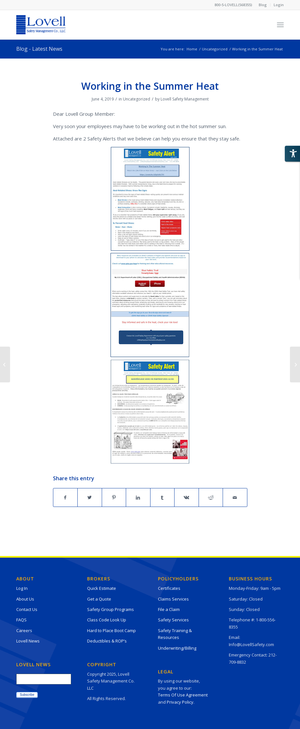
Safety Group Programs (110, 609)
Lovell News (28, 641)
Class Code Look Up (106, 620)
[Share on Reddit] (211, 497)
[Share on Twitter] (90, 497)
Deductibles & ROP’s (107, 641)
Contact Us (26, 609)
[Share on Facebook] (65, 497)
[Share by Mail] (235, 497)
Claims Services (173, 599)
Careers (24, 630)
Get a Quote (99, 599)
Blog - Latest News (39, 48)
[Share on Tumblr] (162, 497)
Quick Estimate (101, 588)
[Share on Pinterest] (114, 497)
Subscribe (27, 694)
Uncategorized (136, 99)
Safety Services (173, 620)
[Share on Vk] (187, 497)
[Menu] (280, 24)
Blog (263, 4)
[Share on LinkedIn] (138, 497)
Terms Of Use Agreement (183, 695)
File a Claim (169, 609)
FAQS (21, 620)
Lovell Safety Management (185, 99)
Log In (22, 588)
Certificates (169, 588)
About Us (25, 599)
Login (279, 4)
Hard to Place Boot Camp (111, 630)
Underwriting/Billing (177, 648)
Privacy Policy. (180, 702)
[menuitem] (262, 5)
